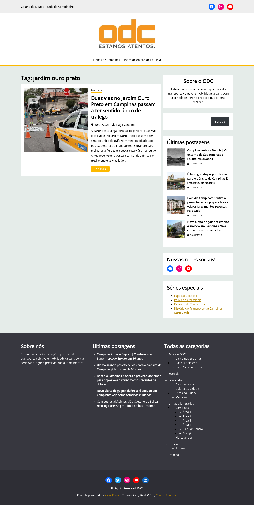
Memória (182, 397)
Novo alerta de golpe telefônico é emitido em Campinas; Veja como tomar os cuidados (208, 226)
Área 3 (187, 420)
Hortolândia (184, 437)
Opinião (174, 455)
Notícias (96, 90)
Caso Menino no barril (190, 367)
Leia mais (101, 169)
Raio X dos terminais (187, 300)
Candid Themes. (166, 495)
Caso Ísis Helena (186, 363)
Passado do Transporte (189, 304)
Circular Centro (193, 429)
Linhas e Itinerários (181, 403)
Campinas (182, 408)
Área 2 (187, 416)
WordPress (112, 495)
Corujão (188, 433)
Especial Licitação (185, 296)
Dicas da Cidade (186, 393)
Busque (220, 122)
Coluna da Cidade (187, 389)
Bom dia (174, 374)
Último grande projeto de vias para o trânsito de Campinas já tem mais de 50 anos (207, 178)
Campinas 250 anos (189, 359)
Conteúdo (175, 380)
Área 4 (187, 425)
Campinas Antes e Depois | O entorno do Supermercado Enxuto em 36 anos (206, 154)
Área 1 (187, 412)
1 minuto (182, 448)
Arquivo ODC (177, 354)
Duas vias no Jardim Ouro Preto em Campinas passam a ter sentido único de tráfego (123, 107)
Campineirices (185, 384)
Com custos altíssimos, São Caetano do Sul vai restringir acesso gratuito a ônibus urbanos (127, 404)
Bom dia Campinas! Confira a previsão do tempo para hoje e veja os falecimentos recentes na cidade (207, 204)
